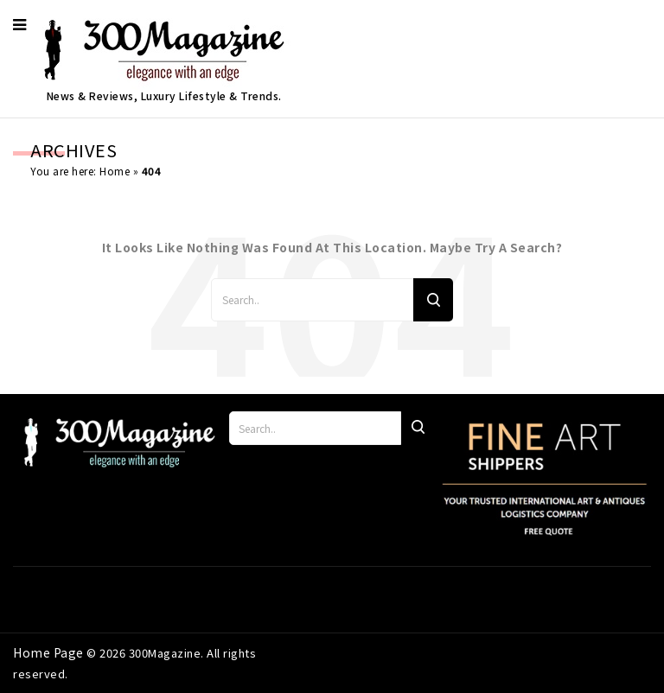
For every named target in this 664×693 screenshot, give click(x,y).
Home (114, 170)
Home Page (49, 652)
